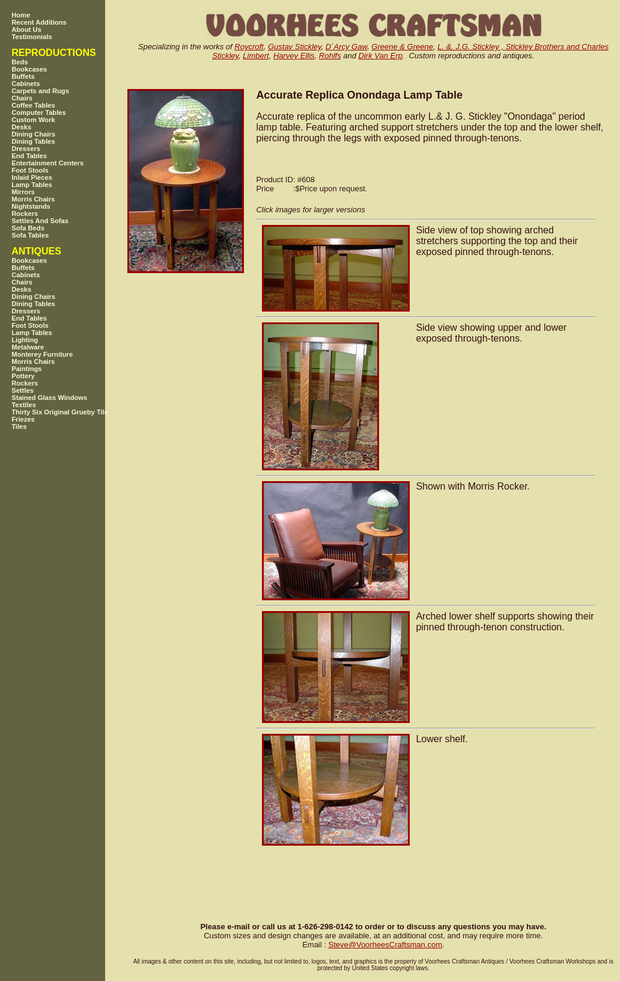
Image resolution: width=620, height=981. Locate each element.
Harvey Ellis (294, 55)
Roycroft (248, 46)
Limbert (256, 55)
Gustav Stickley (294, 46)
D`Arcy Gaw (346, 46)
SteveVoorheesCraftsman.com (385, 944)
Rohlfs (330, 55)
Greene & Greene (402, 46)
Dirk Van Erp (381, 55)
